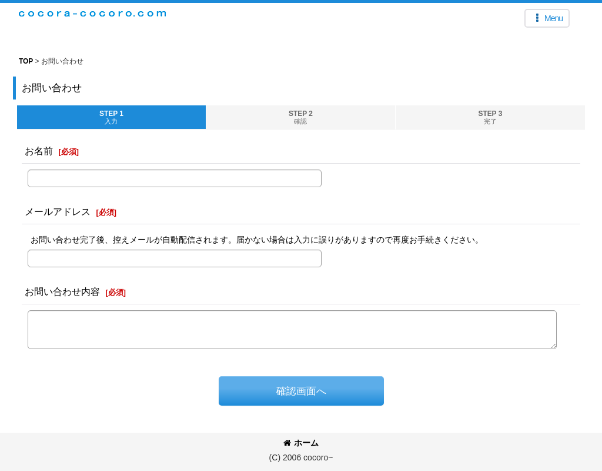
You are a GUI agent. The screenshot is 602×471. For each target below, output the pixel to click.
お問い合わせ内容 (62, 291)
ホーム (301, 442)
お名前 (39, 150)
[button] (547, 18)
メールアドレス (58, 211)
